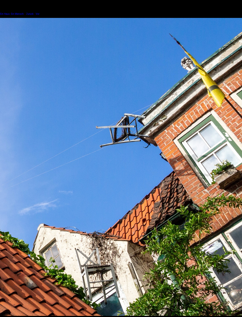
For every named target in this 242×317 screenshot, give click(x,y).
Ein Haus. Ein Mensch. (12, 13)
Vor (37, 13)
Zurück (30, 13)
